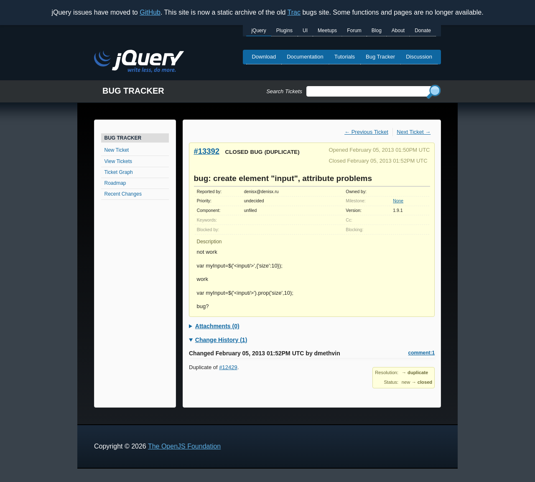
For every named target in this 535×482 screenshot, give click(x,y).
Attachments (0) (217, 326)
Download (264, 57)
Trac (294, 12)
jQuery (258, 30)
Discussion (419, 57)
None (398, 201)
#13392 (206, 151)
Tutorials (344, 57)
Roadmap (115, 183)
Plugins (284, 30)
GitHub (150, 12)
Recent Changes (123, 194)
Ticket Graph (118, 172)
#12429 (228, 367)
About (398, 30)
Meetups (327, 30)
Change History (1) (221, 340)
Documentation (305, 57)
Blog (377, 30)
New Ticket (116, 150)
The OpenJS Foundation (184, 446)
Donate (423, 30)
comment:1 (421, 353)
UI (305, 30)
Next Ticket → (414, 132)
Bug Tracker (380, 57)
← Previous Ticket (366, 132)
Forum (354, 30)
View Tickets (118, 161)
